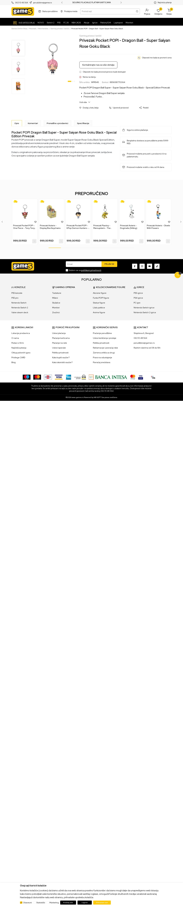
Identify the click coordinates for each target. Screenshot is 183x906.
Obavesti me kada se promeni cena (157, 57)
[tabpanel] (52, 58)
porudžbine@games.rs (144, 343)
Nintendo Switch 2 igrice (145, 312)
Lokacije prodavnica (20, 333)
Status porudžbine (50, 11)
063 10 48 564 (21, 2)
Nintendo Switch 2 (19, 307)
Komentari (33, 123)
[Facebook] (134, 266)
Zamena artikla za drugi (104, 352)
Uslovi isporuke (59, 347)
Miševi (55, 298)
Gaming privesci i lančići (59, 28)
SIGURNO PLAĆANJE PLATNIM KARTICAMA (91, 2)
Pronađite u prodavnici (57, 123)
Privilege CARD (18, 357)
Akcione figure (99, 293)
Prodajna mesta (70, 11)
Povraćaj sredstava (101, 362)
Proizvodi (32, 28)
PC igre (137, 302)
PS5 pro (14, 298)
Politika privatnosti (60, 352)
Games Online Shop (19, 28)
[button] (147, 11)
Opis (16, 123)
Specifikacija (83, 123)
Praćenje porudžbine (102, 333)
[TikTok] (157, 266)
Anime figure (99, 312)
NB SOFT (97, 397)
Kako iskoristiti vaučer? (62, 362)
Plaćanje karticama (61, 338)
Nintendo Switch (18, 302)
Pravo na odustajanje (102, 357)
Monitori (56, 307)
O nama (15, 338)
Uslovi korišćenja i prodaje (104, 338)
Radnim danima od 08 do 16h (147, 347)
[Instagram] (142, 266)
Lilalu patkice (99, 307)
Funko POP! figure (101, 298)
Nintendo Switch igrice (144, 307)
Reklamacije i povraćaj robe (105, 347)
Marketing (54, 903)
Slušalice (56, 302)
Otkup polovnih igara (20, 352)
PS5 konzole (16, 293)
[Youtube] (149, 266)
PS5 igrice (138, 293)
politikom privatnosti (91, 270)
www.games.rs (77, 397)
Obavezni (27, 903)
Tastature (56, 293)
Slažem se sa (85, 270)
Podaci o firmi (17, 343)
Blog (13, 362)
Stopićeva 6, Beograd (144, 333)
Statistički (40, 903)
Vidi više (84, 102)
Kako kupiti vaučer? (60, 357)
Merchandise (43, 28)
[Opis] (16, 123)
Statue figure (99, 302)
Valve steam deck (19, 312)
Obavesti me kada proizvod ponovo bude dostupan (104, 72)
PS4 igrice (138, 298)
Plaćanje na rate (59, 343)
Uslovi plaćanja (59, 333)
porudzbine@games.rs (42, 2)
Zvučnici (56, 312)
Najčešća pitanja (165, 2)
